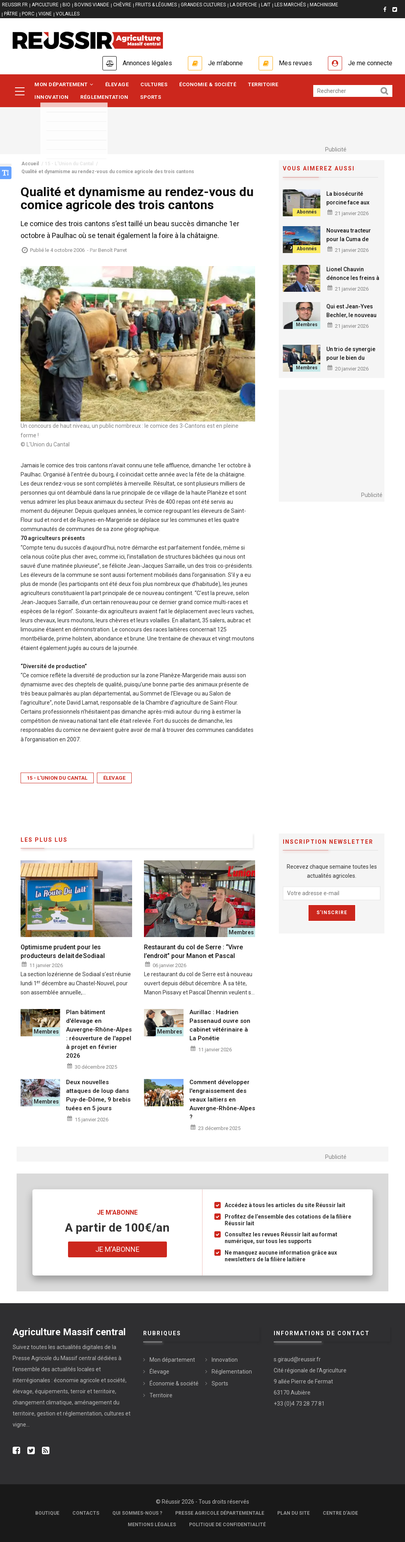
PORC (28, 14)
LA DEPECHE (243, 5)
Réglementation (104, 97)
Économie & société (207, 84)
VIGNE (45, 14)
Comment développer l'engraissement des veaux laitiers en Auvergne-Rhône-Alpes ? (222, 1100)
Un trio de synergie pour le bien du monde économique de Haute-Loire (352, 362)
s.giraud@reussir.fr (297, 1359)
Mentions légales (152, 1524)
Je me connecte (370, 63)
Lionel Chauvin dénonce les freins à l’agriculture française (352, 282)
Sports (150, 97)
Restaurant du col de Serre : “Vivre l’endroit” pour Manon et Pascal (193, 951)
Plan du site (293, 1513)
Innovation (51, 97)
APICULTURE (45, 5)
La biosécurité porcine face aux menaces (347, 202)
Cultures (153, 84)
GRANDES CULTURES (203, 5)
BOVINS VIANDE (91, 5)
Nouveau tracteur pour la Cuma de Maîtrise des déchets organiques (352, 243)
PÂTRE (11, 14)
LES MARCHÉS (290, 5)
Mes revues (295, 63)
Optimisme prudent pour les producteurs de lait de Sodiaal (63, 951)
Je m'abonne (225, 63)
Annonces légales (147, 63)
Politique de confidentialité (227, 1524)
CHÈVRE (122, 5)
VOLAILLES (67, 14)
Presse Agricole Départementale (219, 1513)
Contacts (85, 1513)
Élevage (117, 84)
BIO (66, 5)
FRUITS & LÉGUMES (156, 5)
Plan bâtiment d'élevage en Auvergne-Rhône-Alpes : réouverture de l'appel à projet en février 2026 (99, 1034)
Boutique (47, 1513)
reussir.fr (15, 5)
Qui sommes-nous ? (137, 1513)
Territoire (263, 84)
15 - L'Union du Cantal (57, 778)
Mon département (63, 84)
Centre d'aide (340, 1513)
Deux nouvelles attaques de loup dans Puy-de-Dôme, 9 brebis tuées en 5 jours (98, 1095)
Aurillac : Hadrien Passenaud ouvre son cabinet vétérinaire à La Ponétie (219, 1025)
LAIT (266, 5)
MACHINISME (324, 5)
